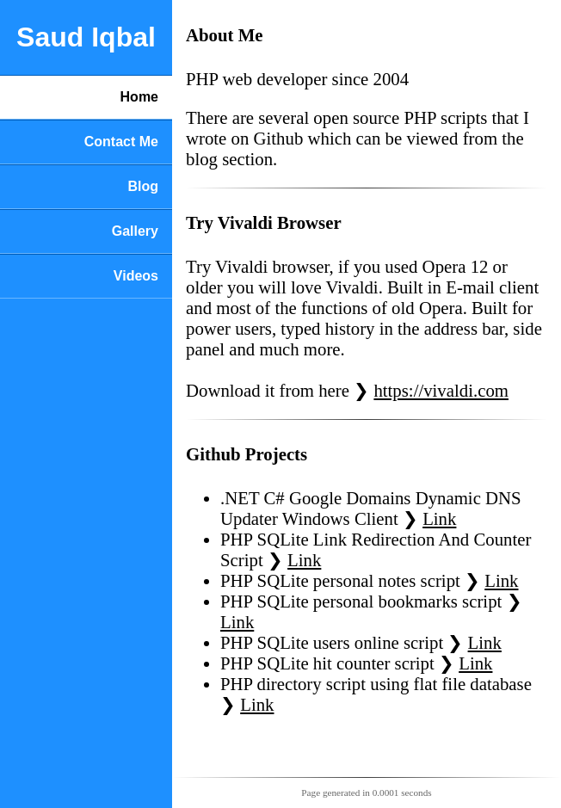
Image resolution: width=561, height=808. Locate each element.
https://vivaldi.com (441, 390)
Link (439, 518)
